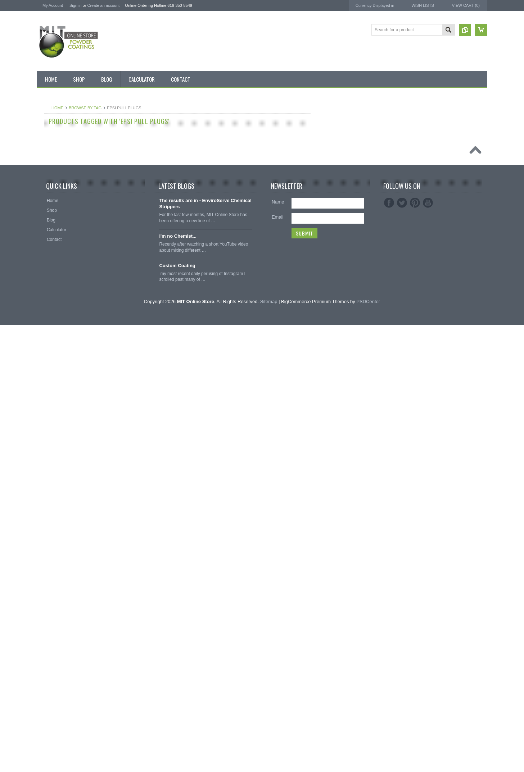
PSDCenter (368, 749)
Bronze (48, 270)
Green (47, 343)
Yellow (47, 452)
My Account (52, 5)
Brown (47, 282)
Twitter (402, 650)
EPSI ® (412, 146)
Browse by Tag (171, 108)
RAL (45, 464)
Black (46, 245)
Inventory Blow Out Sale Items (70, 135)
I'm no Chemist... (177, 683)
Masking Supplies (58, 513)
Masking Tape (54, 562)
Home (144, 108)
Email (278, 664)
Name (278, 649)
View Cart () (466, 5)
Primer (47, 391)
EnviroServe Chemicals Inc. (433, 158)
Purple (47, 403)
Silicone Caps (54, 525)
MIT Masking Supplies (428, 139)
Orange (48, 367)
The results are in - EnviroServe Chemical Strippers (205, 651)
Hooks (47, 537)
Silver (46, 428)
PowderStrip (417, 165)
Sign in (75, 5)
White (46, 440)
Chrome (49, 294)
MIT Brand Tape (56, 172)
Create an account (103, 5)
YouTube (428, 650)
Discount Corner (56, 148)
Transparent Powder (60, 501)
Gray (45, 355)
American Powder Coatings (433, 133)
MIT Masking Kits (57, 196)
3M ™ (411, 152)
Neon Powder (54, 489)
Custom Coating (177, 713)
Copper (48, 318)
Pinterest (415, 650)
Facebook (389, 650)
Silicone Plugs (54, 574)
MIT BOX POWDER (60, 160)
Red (45, 416)
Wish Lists (422, 5)
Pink (45, 379)
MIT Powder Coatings (427, 126)
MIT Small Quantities (61, 233)
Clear (46, 306)
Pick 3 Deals (53, 184)
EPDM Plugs (53, 550)
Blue (45, 257)
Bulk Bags (50, 123)
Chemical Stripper (58, 208)
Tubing (47, 586)
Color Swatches (56, 477)
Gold (45, 330)
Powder (48, 221)
